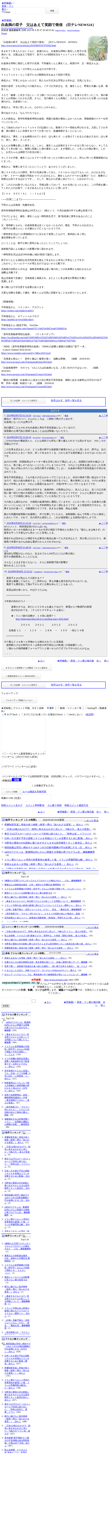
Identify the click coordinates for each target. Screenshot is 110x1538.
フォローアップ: (9, 693)
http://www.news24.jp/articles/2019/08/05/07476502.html (28, 45)
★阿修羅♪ (7, 3)
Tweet (4, 33)
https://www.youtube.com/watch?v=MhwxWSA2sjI (25, 353)
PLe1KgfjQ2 (37, 437)
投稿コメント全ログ (12, 812)
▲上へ (41, 661)
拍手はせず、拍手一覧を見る (66, 400)
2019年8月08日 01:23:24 (19, 523)
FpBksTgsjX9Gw (60, 30)
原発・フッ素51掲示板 (82, 661)
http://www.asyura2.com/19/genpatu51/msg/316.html (26, 374)
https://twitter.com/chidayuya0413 (17, 310)
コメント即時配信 (34, 812)
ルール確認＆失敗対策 (34, 798)
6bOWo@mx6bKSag (73, 30)
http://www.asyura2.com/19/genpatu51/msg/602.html (26, 386)
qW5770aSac (37, 416)
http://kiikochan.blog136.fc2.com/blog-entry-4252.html (42, 619)
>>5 (6, 550)
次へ (98, 661)
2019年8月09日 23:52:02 (20, 571)
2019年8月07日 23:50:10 (19, 437)
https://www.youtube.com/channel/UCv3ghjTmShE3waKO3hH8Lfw (34, 328)
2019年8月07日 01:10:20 (19, 415)
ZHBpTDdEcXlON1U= (49, 416)
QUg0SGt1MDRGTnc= (49, 523)
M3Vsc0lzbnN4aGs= (48, 437)
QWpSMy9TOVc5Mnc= (51, 572)
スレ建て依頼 (54, 812)
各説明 (89, 714)
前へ (106, 661)
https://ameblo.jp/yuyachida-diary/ (17, 319)
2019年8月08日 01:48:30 (19, 547)
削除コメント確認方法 (76, 812)
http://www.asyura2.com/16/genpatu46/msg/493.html (26, 362)
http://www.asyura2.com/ (56, 987)
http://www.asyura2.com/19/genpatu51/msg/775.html (17, 28)
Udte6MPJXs (38, 572)
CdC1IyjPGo (37, 523)
